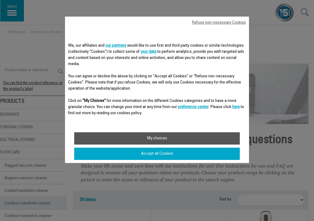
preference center (193, 107)
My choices (157, 138)
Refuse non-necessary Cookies (219, 23)
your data (148, 52)
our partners (115, 46)
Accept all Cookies (157, 154)
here (236, 107)
